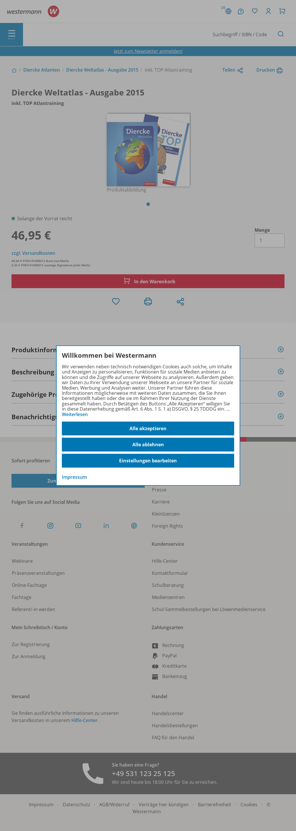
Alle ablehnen (148, 444)
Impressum (74, 477)
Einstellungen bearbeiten (148, 460)
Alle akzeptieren (148, 428)
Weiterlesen (75, 414)
